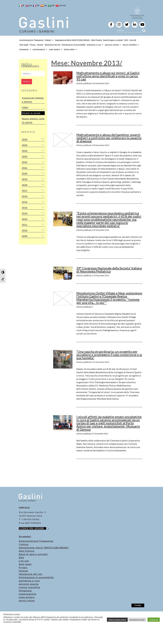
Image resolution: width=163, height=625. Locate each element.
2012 (24, 219)
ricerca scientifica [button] (130, 45)
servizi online (70, 49)
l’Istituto (24, 544)
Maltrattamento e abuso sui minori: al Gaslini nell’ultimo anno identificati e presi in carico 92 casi (108, 76)
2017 (24, 190)
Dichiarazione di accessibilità (73, 45)
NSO (126, 40)
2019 (24, 179)
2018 (24, 185)
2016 (24, 196)
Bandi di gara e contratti (113, 40)
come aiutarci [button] (55, 49)
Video (25, 107)
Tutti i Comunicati (30, 65)
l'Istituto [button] (49, 40)
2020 (24, 173)
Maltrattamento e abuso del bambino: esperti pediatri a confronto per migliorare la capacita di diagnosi (108, 138)
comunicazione (27, 594)
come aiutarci (27, 597)
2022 (24, 162)
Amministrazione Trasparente (32, 40)
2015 (24, 202)
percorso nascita (29, 584)
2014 (24, 207)
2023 (24, 156)
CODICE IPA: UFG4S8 (33, 528)
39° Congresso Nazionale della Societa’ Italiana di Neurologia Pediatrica (109, 269)
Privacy (33, 45)
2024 (24, 151)
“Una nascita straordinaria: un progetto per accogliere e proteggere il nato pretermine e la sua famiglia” (109, 355)
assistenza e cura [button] (95, 45)
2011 (24, 224)
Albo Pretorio (96, 40)
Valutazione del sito (52, 45)
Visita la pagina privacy (117, 620)
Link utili (132, 40)
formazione (25, 591)
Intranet (40, 45)
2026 (24, 139)
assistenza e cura (29, 581)
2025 (24, 145)
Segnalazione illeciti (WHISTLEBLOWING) (72, 40)
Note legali (24, 45)
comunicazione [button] (40, 49)
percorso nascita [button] (113, 45)
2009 (24, 236)
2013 (24, 213)
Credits (137, 605)
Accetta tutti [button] (153, 620)
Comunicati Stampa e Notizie (33, 100)
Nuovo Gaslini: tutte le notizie (33, 120)
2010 (24, 230)
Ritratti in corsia (31, 113)
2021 (24, 168)
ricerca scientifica (29, 587)
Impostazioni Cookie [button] (137, 620)
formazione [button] (25, 49)
